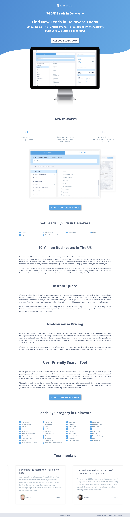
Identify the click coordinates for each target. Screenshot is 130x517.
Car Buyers (25, 431)
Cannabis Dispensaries (99, 429)
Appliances (48, 422)
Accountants (25, 422)
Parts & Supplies (26, 424)
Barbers (24, 426)
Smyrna (24, 234)
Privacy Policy (112, 515)
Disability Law (49, 433)
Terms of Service (101, 515)
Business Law (49, 429)
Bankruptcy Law (97, 424)
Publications (96, 440)
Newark (24, 232)
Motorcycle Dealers (27, 435)
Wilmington (72, 232)
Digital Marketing (97, 435)
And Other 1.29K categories (53, 442)
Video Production (74, 440)
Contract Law (96, 431)
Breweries (25, 429)
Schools (24, 440)
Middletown (49, 232)
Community (72, 438)
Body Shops (95, 426)
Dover (94, 232)
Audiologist (95, 422)
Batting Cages (73, 426)
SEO (93, 438)
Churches (71, 431)
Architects (72, 422)
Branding (48, 438)
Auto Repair (48, 424)
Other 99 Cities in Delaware (53, 234)
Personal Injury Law (51, 435)
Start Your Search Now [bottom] (65, 207)
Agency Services (27, 438)
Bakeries (71, 424)
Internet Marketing (74, 435)
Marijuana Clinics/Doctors (29, 442)
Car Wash (48, 431)
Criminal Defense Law (28, 433)
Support (120, 515)
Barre (47, 426)
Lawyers (94, 433)
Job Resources (49, 440)
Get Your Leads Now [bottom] (65, 40)
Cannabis (71, 429)
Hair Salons (72, 433)
